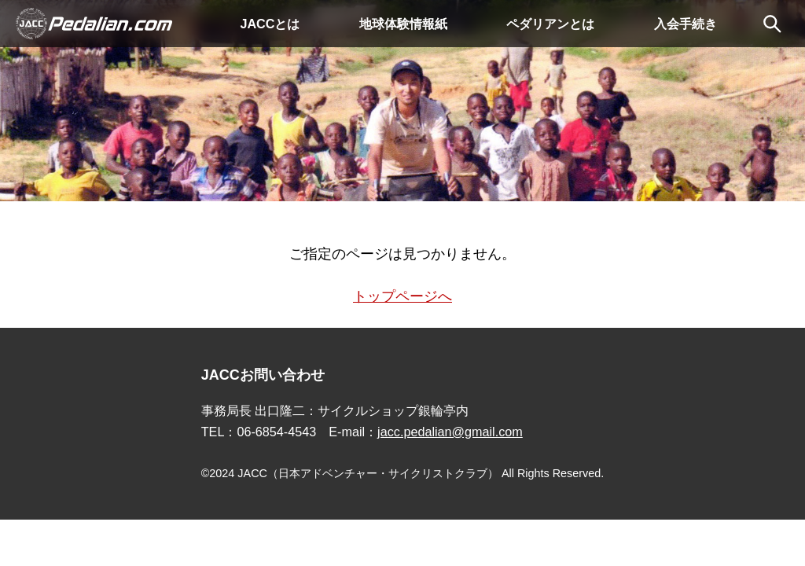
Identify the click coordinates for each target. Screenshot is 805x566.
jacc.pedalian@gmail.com (450, 431)
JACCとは (270, 24)
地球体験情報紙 (403, 24)
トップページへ (402, 296)
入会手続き (685, 24)
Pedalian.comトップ (94, 23)
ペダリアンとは (550, 24)
